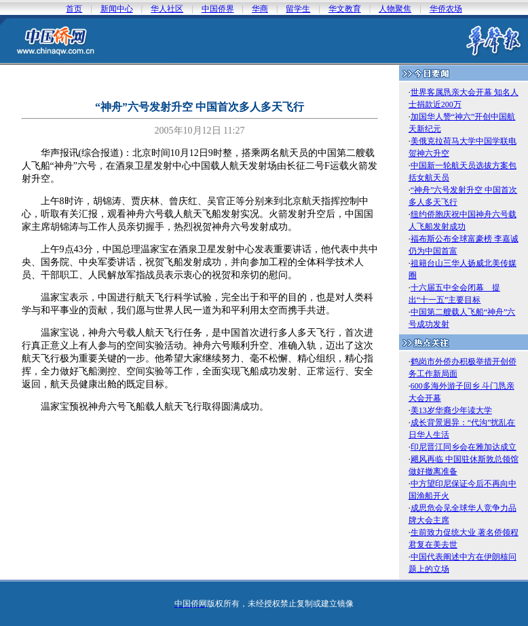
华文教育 (344, 9)
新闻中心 (116, 9)
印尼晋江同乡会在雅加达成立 (463, 447)
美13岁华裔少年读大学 (451, 410)
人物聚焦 (395, 9)
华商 (260, 9)
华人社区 (167, 9)
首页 (74, 9)
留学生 (298, 9)
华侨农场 (446, 9)
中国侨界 (218, 9)
